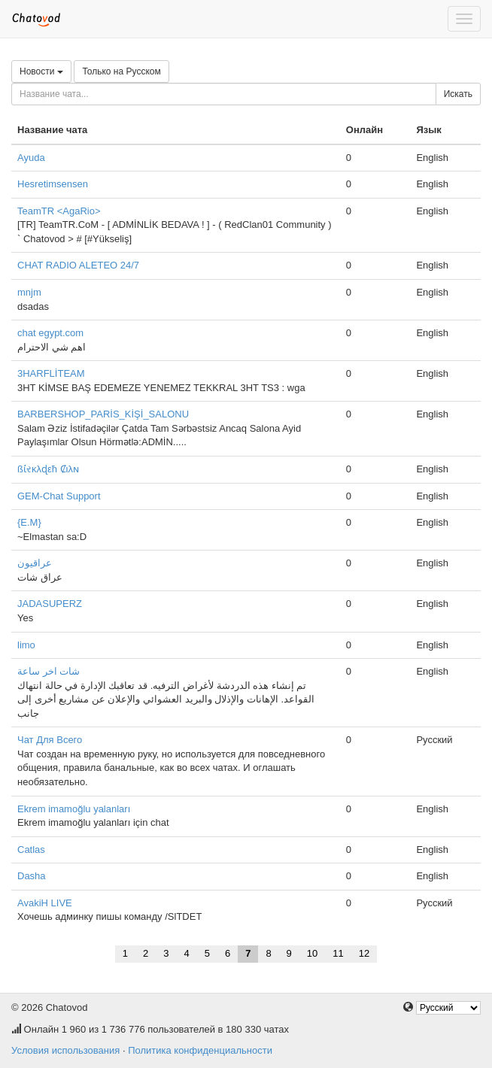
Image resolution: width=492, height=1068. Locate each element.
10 (312, 953)
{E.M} (29, 522)
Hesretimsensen (52, 184)
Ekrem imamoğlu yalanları (73, 809)
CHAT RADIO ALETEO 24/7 (78, 265)
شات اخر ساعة (48, 671)
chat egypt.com (50, 332)
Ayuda (31, 157)
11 (338, 953)
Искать (458, 94)
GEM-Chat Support (59, 496)
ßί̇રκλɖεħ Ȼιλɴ (48, 469)
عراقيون (34, 563)
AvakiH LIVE (44, 903)
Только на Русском (121, 71)
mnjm (29, 292)
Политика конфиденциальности (200, 1050)
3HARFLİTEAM (51, 373)
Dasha (31, 875)
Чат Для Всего (49, 739)
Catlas (31, 849)
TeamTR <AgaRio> (59, 211)
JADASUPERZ (49, 603)
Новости (41, 71)
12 (364, 953)
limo (26, 645)
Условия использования (65, 1050)
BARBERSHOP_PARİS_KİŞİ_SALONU (103, 414)
